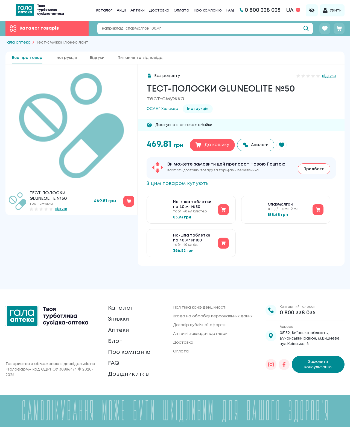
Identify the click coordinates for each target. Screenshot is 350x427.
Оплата (181, 10)
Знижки (120, 309)
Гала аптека (18, 42)
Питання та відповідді (141, 57)
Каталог (104, 10)
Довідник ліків (131, 373)
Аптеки (137, 10)
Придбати (314, 168)
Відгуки (97, 57)
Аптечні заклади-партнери (200, 320)
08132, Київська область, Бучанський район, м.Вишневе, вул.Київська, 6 (310, 325)
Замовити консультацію (318, 351)
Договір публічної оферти (199, 312)
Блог (115, 334)
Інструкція (66, 57)
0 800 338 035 (298, 299)
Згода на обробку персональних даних (212, 303)
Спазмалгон (280, 206)
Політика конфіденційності (199, 294)
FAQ (230, 10)
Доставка (159, 10)
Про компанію (208, 10)
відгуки (61, 208)
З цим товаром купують (181, 183)
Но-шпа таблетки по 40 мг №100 (191, 239)
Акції (121, 10)
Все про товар (27, 57)
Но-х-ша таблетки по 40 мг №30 (192, 206)
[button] (285, 145)
